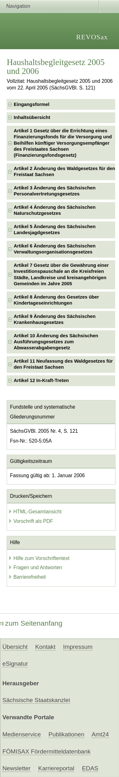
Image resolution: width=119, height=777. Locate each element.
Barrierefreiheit (27, 577)
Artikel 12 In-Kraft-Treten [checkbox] (41, 380)
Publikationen (66, 734)
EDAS (90, 768)
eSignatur (15, 663)
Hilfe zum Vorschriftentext (38, 558)
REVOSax (92, 37)
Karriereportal (56, 768)
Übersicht (15, 646)
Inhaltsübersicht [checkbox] (32, 117)
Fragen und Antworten (35, 567)
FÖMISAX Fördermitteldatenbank (47, 751)
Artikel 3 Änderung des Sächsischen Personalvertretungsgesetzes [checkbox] (55, 190)
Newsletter (17, 768)
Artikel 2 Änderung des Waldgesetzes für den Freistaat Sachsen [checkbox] (64, 171)
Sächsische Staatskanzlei (36, 700)
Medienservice (22, 734)
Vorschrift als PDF (30, 521)
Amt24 (100, 734)
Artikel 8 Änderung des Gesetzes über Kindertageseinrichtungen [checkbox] (56, 300)
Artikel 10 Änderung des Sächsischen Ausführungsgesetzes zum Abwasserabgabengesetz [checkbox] (56, 342)
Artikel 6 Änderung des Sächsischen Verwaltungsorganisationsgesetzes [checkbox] (55, 248)
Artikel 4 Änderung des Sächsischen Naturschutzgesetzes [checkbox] (55, 210)
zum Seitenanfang (31, 623)
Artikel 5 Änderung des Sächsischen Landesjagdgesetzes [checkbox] (55, 229)
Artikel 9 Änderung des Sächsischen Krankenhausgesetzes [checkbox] (55, 319)
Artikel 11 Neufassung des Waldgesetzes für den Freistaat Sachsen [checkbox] (63, 364)
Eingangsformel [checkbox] (31, 104)
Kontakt (45, 646)
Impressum (78, 646)
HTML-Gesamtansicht (35, 511)
